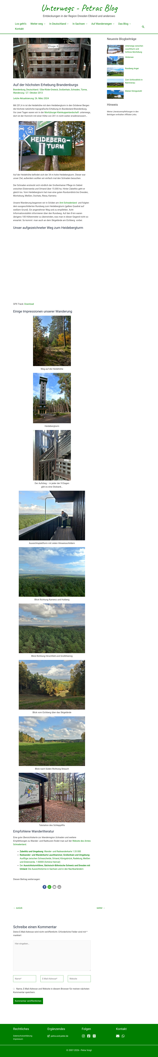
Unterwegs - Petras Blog (79, 8)
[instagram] (84, 1035)
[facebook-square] (89, 1035)
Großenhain (66, 84)
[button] (143, 24)
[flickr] (94, 1035)
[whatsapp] (123, 1035)
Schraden (77, 84)
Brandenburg (19, 84)
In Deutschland (52, 23)
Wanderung (18, 88)
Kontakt (127, 23)
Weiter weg (33, 23)
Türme (86, 84)
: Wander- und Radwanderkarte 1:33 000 (51, 850)
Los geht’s (19, 23)
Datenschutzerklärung (22, 1035)
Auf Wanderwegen (93, 23)
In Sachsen (72, 23)
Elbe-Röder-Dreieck (50, 84)
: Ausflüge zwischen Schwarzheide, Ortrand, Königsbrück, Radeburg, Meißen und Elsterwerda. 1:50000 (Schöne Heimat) (53, 857)
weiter (100, 906)
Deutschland (33, 84)
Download (29, 302)
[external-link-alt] (58, 1036)
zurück (18, 906)
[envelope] (118, 1035)
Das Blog (113, 23)
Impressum (18, 1039)
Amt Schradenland (68, 201)
